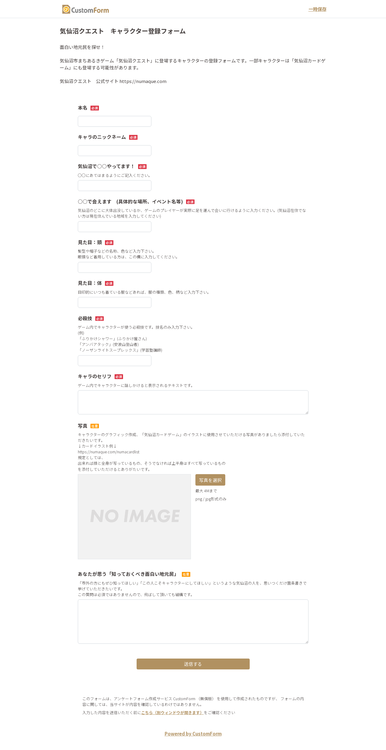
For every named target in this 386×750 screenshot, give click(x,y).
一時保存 (317, 9)
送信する (193, 664)
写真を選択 (210, 480)
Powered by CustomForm (193, 733)
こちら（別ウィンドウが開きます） (172, 712)
